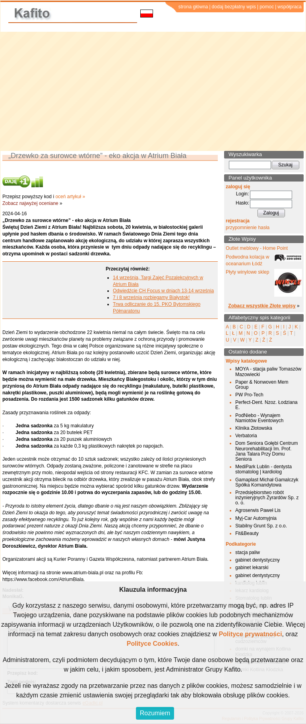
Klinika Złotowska (253, 428)
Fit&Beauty (247, 533)
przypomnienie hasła (247, 227)
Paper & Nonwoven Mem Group (261, 384)
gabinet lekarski (251, 567)
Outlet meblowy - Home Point (257, 248)
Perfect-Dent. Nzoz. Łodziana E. (266, 405)
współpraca (289, 7)
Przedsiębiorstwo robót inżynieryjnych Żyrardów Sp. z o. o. (266, 498)
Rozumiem (155, 713)
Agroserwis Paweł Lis (258, 510)
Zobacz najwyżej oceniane (30, 203)
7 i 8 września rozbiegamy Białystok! (151, 297)
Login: (242, 194)
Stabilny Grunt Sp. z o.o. (261, 526)
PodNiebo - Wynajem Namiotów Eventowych (259, 418)
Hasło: (242, 203)
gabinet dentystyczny (257, 560)
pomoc (267, 7)
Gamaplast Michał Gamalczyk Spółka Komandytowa (266, 482)
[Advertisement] (153, 91)
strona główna (193, 7)
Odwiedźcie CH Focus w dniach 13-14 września (163, 290)
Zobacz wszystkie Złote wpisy (261, 306)
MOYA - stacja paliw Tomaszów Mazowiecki (268, 371)
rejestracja (238, 221)
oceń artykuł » (70, 196)
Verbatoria (246, 435)
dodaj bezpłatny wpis (234, 7)
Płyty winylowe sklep (247, 272)
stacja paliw (247, 552)
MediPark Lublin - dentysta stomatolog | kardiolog (263, 469)
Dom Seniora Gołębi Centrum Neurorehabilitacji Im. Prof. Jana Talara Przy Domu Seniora (266, 451)
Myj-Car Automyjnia (256, 518)
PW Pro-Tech (249, 395)
